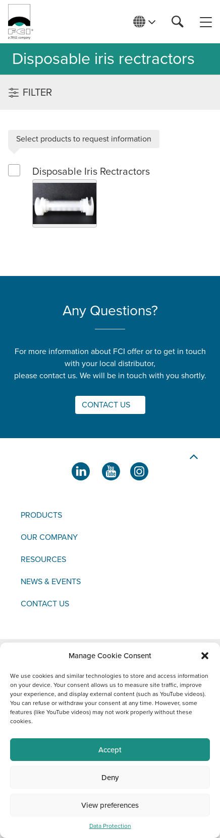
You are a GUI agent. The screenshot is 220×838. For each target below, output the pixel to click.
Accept (110, 749)
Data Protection (110, 825)
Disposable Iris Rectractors (91, 172)
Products (41, 515)
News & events (51, 582)
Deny (110, 777)
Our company (49, 537)
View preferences (110, 805)
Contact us (45, 604)
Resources (43, 559)
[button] (205, 656)
